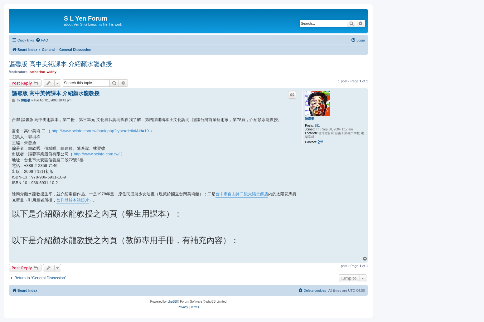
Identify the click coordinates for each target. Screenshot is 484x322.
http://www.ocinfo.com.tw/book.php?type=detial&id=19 (100, 131)
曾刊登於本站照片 (72, 200)
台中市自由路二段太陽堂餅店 (241, 194)
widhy (51, 72)
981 (317, 125)
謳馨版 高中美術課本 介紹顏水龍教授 (60, 64)
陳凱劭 (309, 118)
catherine (37, 72)
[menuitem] (42, 40)
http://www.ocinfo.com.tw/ (97, 154)
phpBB (172, 301)
